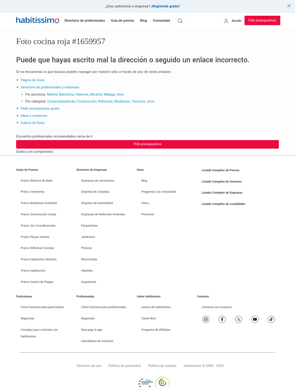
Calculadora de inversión (97, 341)
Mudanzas (122, 101)
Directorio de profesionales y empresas (50, 87)
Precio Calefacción (33, 271)
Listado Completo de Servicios (222, 182)
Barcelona (66, 94)
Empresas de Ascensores (97, 181)
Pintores (86, 248)
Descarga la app (91, 330)
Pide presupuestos (262, 20)
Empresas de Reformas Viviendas (103, 214)
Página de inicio (33, 80)
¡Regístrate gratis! (165, 6)
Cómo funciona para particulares (42, 307)
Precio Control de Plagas (37, 282)
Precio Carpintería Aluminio (38, 259)
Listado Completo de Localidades (223, 204)
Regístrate (27, 318)
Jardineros (88, 237)
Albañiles (87, 271)
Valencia (82, 94)
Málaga (109, 94)
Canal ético (148, 318)
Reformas (105, 101)
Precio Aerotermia (32, 192)
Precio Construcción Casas (38, 214)
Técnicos (138, 101)
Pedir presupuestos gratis (40, 108)
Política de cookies (162, 365)
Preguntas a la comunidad (158, 192)
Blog (144, 181)
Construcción (87, 101)
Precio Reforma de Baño (37, 181)
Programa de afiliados (155, 330)
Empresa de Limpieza (95, 192)
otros (120, 94)
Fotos (145, 203)
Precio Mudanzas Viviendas (39, 203)
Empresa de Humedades (97, 203)
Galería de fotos (32, 122)
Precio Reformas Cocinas (37, 248)
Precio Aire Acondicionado (38, 226)
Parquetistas (89, 226)
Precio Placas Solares (35, 237)
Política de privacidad (125, 365)
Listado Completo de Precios (220, 170)
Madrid (52, 94)
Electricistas (89, 259)
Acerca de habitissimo (156, 307)
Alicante (96, 94)
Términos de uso (88, 365)
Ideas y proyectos (34, 115)
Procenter (147, 214)
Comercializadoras (61, 101)
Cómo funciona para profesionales (103, 307)
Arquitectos (88, 282)
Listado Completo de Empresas (222, 193)
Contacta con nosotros (217, 307)
